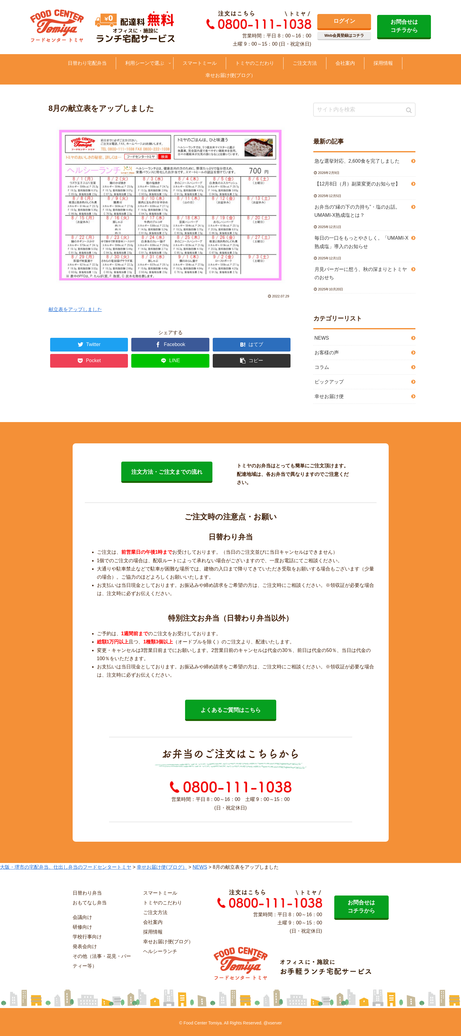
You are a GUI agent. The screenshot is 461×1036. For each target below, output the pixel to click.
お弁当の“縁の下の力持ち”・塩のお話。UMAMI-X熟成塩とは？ (358, 211)
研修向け (82, 927)
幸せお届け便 (329, 396)
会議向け (82, 917)
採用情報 (153, 931)
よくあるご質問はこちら (231, 710)
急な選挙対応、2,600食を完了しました (357, 161)
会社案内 (153, 922)
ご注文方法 (155, 912)
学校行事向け (87, 936)
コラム (322, 367)
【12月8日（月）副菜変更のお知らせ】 (358, 183)
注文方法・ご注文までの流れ (166, 472)
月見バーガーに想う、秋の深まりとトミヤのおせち (361, 273)
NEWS (322, 338)
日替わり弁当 (87, 893)
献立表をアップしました (75, 309)
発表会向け (85, 946)
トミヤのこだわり (162, 902)
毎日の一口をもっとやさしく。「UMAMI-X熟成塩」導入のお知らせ (361, 242)
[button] (409, 110)
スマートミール (160, 893)
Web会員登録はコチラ (344, 35)
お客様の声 (327, 352)
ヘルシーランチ (160, 951)
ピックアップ (329, 381)
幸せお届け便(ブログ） (168, 941)
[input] (364, 109)
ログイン (344, 21)
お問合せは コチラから (404, 26)
